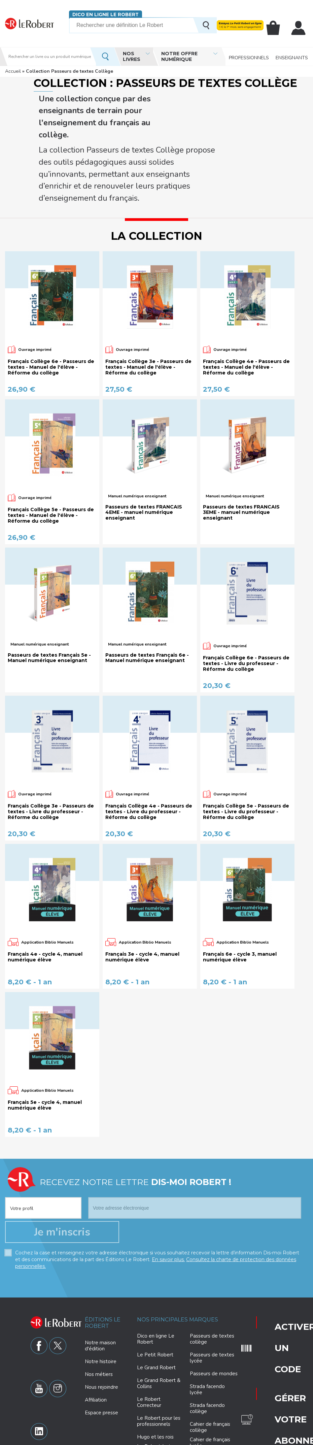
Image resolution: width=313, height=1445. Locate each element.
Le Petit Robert (155, 1302)
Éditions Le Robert (102, 1270)
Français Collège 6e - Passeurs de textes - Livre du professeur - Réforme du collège (246, 603)
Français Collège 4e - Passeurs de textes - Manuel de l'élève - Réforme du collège (246, 307)
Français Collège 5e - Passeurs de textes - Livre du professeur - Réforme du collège (246, 752)
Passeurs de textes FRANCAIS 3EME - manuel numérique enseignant (241, 453)
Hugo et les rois (155, 1384)
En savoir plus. (168, 1207)
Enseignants (292, 56)
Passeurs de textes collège (212, 1286)
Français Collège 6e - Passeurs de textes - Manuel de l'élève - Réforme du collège (51, 307)
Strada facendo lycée (207, 1337)
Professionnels (249, 56)
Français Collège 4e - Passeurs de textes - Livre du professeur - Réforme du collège (148, 752)
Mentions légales (219, 1439)
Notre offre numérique (179, 56)
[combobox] (43, 1144)
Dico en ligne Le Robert (105, 14)
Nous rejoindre (101, 1334)
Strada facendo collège (207, 1356)
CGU (274, 1439)
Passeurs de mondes (214, 1321)
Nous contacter (276, 1338)
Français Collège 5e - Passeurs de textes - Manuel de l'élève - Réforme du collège (51, 455)
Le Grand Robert (156, 1315)
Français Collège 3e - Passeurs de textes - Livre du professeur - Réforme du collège (51, 752)
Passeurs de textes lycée (212, 1305)
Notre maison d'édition (100, 1293)
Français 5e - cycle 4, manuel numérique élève (45, 1045)
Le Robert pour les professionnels (158, 1368)
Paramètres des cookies (173, 1439)
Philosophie (203, 1406)
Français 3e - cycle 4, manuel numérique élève (142, 897)
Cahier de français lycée (210, 1390)
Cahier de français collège (210, 1375)
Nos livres (131, 56)
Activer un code (271, 1272)
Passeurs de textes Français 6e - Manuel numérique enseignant (147, 598)
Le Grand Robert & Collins (158, 1331)
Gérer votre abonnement (276, 1296)
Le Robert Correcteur (149, 1350)
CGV (289, 1439)
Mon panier (278, 28)
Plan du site (253, 1439)
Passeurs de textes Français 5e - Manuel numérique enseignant (49, 598)
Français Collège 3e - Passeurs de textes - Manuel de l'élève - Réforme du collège (148, 307)
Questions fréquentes (276, 1318)
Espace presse (101, 1360)
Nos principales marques (177, 1267)
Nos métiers (99, 1321)
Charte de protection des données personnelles (97, 1439)
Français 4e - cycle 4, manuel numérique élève (45, 897)
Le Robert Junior (156, 1394)
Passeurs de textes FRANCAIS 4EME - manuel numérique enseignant (143, 453)
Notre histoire (100, 1309)
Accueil (13, 71)
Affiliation (96, 1347)
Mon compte (300, 28)
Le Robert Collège (158, 1407)
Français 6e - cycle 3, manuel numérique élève (240, 897)
